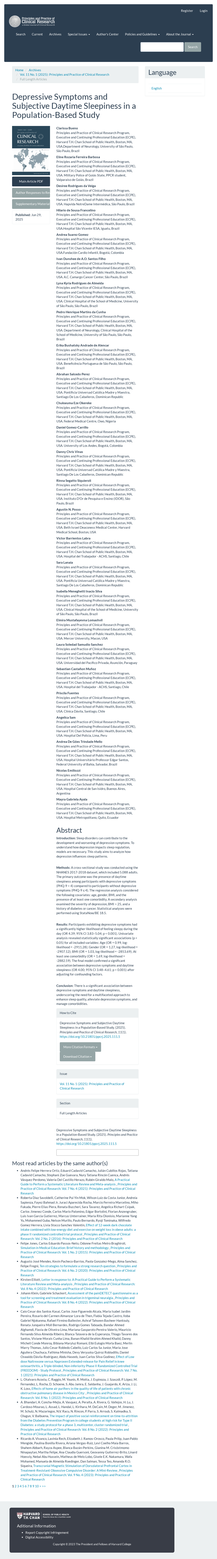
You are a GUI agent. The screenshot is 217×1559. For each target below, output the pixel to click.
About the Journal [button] (180, 34)
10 (37, 1486)
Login (203, 11)
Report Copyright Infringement (47, 1532)
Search (20, 34)
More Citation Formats (80, 1047)
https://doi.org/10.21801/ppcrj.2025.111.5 (90, 1036)
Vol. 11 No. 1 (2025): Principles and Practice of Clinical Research (64, 74)
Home (19, 70)
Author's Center (107, 34)
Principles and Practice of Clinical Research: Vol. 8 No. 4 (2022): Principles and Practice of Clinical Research (78, 1302)
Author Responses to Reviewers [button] (33, 192)
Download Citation (77, 1056)
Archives (55, 34)
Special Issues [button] (79, 34)
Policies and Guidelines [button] (142, 34)
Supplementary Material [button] (33, 204)
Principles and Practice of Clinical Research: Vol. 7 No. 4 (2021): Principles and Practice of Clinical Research (79, 1188)
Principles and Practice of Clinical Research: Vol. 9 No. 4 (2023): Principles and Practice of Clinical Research (77, 1474)
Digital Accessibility (39, 1537)
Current (37, 34)
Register (187, 11)
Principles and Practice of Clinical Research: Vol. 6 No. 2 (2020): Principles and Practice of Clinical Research (79, 1270)
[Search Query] (162, 47)
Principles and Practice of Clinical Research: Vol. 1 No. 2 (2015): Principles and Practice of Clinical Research (78, 1252)
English (157, 88)
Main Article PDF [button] (31, 181)
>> (44, 1486)
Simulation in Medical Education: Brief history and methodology (65, 1248)
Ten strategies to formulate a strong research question (78, 1266)
